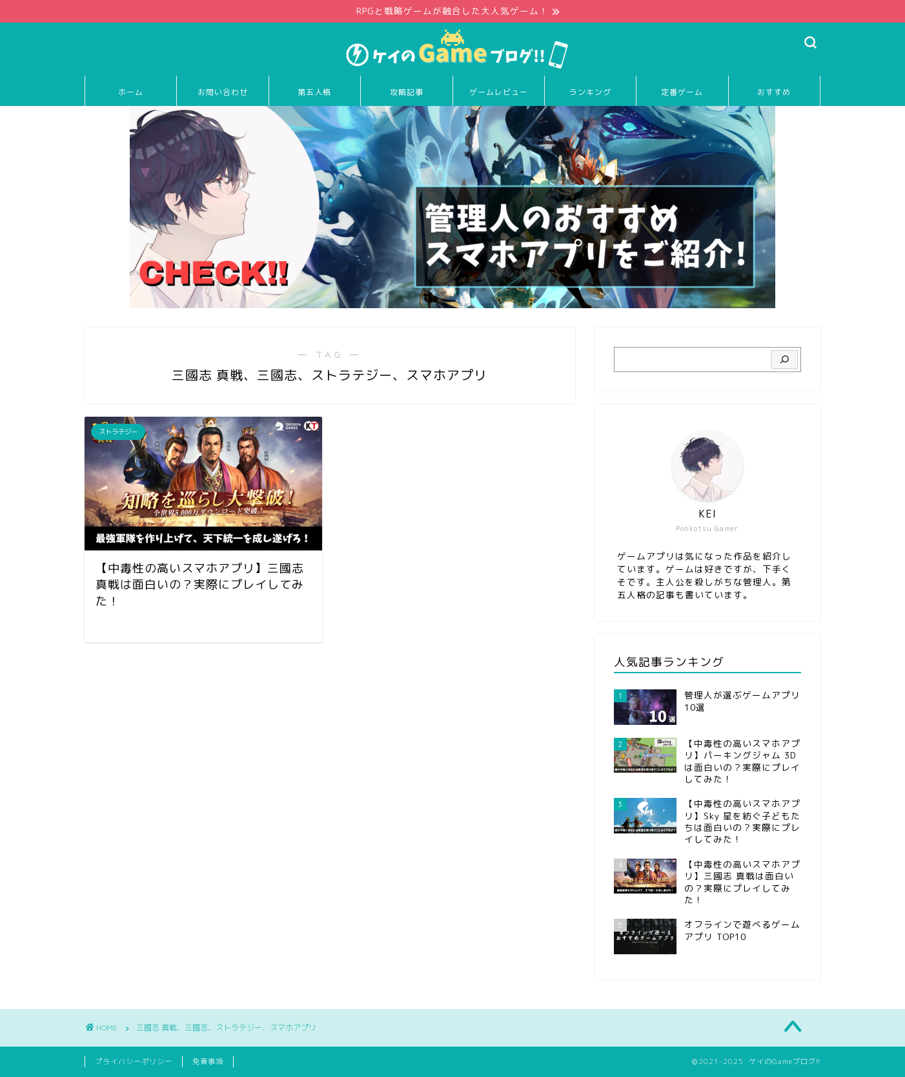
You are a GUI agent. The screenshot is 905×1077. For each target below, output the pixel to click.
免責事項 (207, 1061)
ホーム (130, 92)
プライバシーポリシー (133, 1061)
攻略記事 (406, 92)
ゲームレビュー (498, 92)
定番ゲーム (682, 92)
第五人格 (314, 92)
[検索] (784, 360)
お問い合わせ (223, 92)
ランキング (590, 92)
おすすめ (774, 92)
